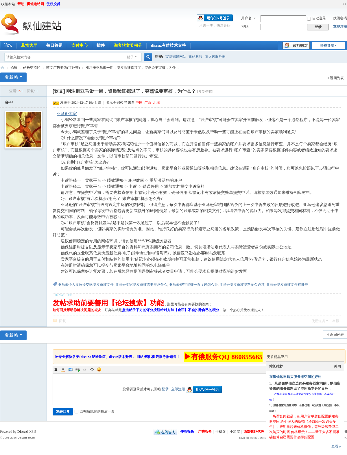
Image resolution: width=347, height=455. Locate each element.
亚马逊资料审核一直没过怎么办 (193, 285)
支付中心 (79, 45)
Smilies (99, 369)
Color (63, 369)
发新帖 (12, 77)
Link (77, 369)
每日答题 (54, 45)
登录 (165, 389)
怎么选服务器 (215, 57)
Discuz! (22, 432)
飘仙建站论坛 (2, 68)
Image (70, 369)
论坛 (13, 68)
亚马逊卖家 (67, 114)
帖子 (130, 57)
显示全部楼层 (116, 103)
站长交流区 (31, 68)
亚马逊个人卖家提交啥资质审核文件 (86, 285)
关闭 (337, 366)
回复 (62, 321)
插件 (101, 45)
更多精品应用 (277, 357)
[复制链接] (205, 92)
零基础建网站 (175, 57)
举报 (335, 321)
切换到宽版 (344, 4)
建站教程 (195, 57)
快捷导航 (327, 46)
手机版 (220, 432)
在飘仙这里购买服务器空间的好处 (295, 377)
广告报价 (205, 432)
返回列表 (337, 78)
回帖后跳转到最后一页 (95, 411)
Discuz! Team (26, 437)
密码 (244, 27)
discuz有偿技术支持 (168, 45)
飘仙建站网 (35, 4)
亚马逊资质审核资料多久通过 (242, 285)
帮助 (20, 4)
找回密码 (340, 18)
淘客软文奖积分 (128, 45)
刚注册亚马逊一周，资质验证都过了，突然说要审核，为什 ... (132, 68)
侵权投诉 (53, 4)
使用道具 (318, 321)
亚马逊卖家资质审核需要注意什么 (141, 285)
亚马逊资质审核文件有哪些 (287, 285)
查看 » (336, 446)
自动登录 (316, 18)
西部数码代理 (253, 432)
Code (92, 369)
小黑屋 (235, 432)
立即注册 (340, 27)
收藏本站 (8, 4)
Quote (85, 369)
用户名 (246, 18)
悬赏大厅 (29, 45)
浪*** (9, 103)
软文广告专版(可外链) (63, 68)
